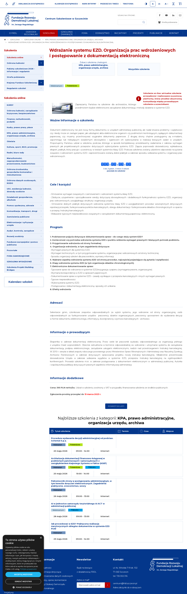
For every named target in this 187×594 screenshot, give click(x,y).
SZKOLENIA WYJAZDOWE (19, 261)
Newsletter (84, 528)
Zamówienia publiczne (18, 217)
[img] (66, 18)
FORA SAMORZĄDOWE (18, 256)
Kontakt (118, 528)
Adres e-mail (83, 549)
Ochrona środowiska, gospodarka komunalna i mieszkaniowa (19, 172)
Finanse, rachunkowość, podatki (19, 120)
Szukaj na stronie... (127, 15)
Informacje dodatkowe (67, 378)
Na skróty (10, 528)
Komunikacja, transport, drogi (22, 211)
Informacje (47, 528)
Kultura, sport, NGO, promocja (22, 147)
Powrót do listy (116, 406)
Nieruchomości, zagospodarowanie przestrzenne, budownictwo (21, 161)
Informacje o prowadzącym (70, 332)
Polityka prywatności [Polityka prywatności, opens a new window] (28, 569)
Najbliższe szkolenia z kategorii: (116, 420)
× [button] (41, 538)
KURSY (10, 105)
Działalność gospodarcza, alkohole (20, 198)
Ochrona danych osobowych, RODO (21, 181)
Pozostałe (12, 250)
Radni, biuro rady (15, 152)
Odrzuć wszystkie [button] (23, 581)
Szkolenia (10, 50)
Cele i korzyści (60, 184)
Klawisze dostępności (66, 4)
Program (56, 227)
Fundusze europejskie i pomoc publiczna (22, 243)
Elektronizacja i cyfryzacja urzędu (20, 223)
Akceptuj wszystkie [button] (23, 574)
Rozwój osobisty (15, 236)
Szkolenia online (14, 98)
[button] (23, 587)
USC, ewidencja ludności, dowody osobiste (19, 190)
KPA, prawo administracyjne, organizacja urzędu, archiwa (21, 134)
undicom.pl (177, 590)
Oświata (11, 141)
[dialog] (23, 563)
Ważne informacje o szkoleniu (72, 120)
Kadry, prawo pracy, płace (20, 127)
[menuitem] (13, 33)
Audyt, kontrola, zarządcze (20, 231)
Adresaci (56, 302)
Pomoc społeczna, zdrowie (20, 205)
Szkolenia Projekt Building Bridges (20, 268)
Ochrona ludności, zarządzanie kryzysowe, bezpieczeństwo (22, 112)
